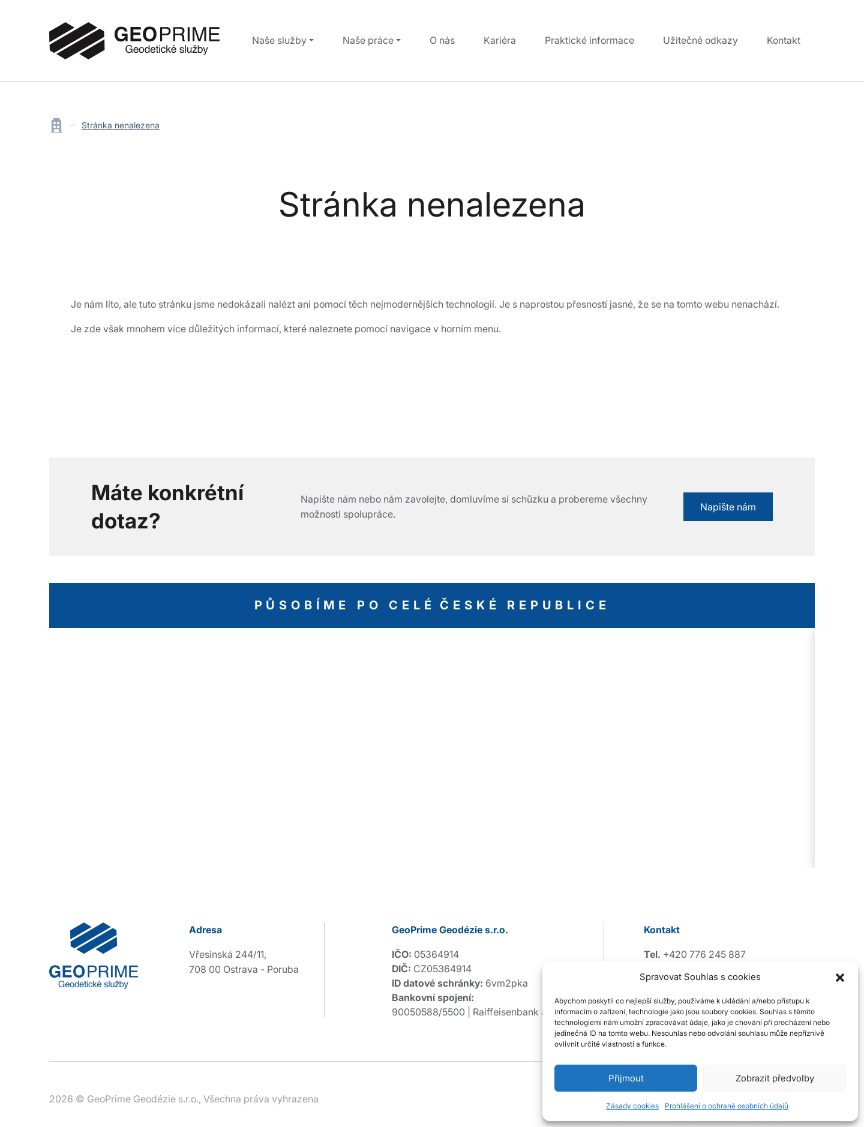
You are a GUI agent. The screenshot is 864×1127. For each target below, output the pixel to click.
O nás (442, 40)
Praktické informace (589, 40)
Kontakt (783, 40)
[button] (840, 977)
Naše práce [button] (368, 40)
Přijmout (626, 1078)
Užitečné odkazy (700, 40)
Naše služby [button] (279, 40)
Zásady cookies (632, 1105)
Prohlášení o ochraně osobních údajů (726, 1105)
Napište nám (728, 507)
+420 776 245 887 (704, 954)
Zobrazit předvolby (775, 1078)
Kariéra (500, 40)
